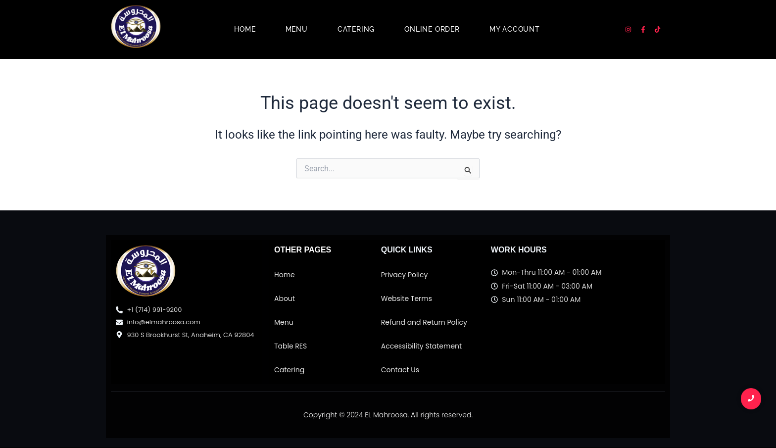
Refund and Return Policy (424, 322)
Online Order (432, 29)
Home (244, 29)
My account (514, 29)
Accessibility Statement (421, 346)
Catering (356, 29)
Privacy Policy (404, 275)
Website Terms (406, 298)
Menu (297, 29)
